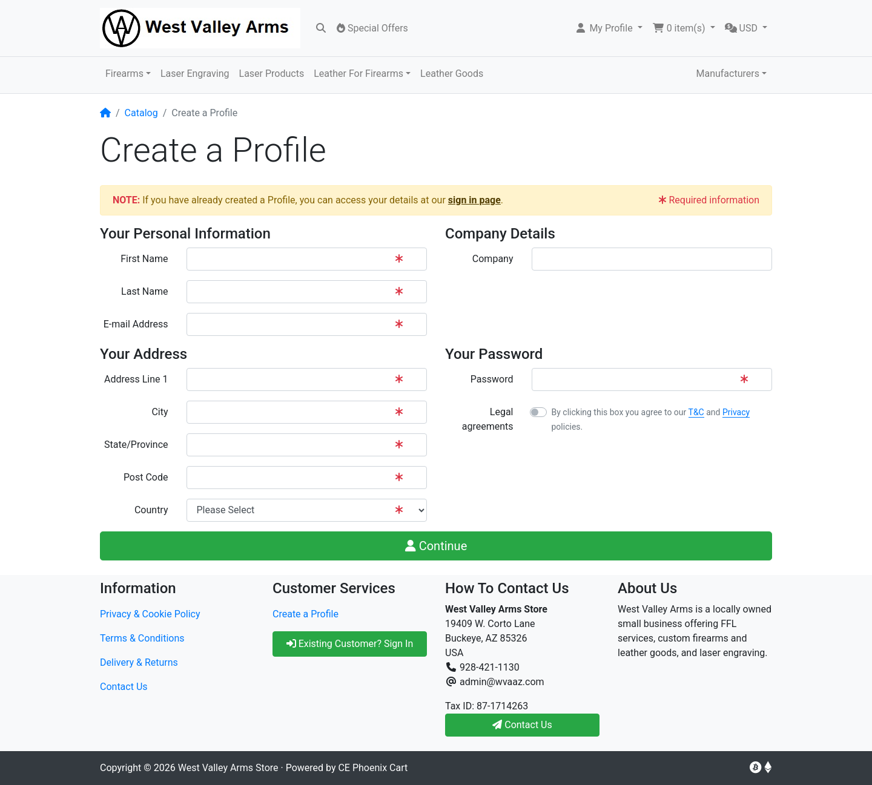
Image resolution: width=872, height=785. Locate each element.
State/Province (136, 444)
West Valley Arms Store (228, 768)
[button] (608, 28)
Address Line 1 (136, 379)
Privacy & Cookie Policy (150, 614)
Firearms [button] (124, 73)
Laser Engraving (195, 73)
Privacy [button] (736, 412)
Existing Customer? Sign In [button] (350, 643)
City (159, 412)
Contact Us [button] (522, 725)
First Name (144, 258)
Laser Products (272, 73)
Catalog (141, 113)
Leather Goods (451, 73)
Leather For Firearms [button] (358, 73)
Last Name (144, 291)
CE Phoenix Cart (373, 768)
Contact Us (124, 686)
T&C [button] (696, 412)
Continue (436, 546)
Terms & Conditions (142, 638)
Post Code (146, 477)
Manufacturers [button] (727, 73)
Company (493, 258)
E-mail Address (136, 324)
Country (151, 510)
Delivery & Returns (139, 662)
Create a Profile (305, 614)
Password (492, 379)
